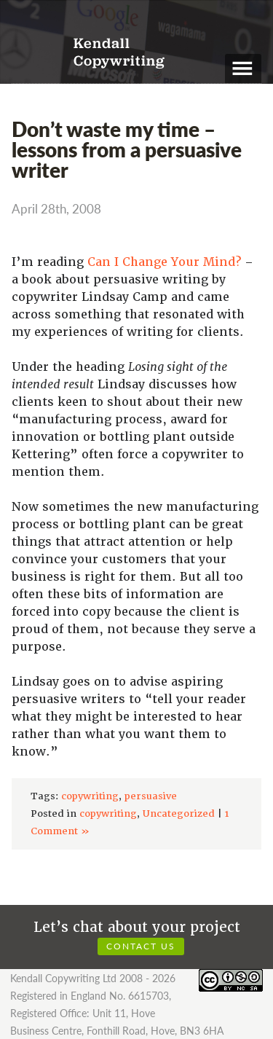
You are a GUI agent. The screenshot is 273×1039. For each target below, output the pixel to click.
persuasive (150, 796)
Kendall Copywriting (119, 53)
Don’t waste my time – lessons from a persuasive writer (127, 149)
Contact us (140, 946)
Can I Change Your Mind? (164, 262)
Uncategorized (179, 813)
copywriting (90, 796)
